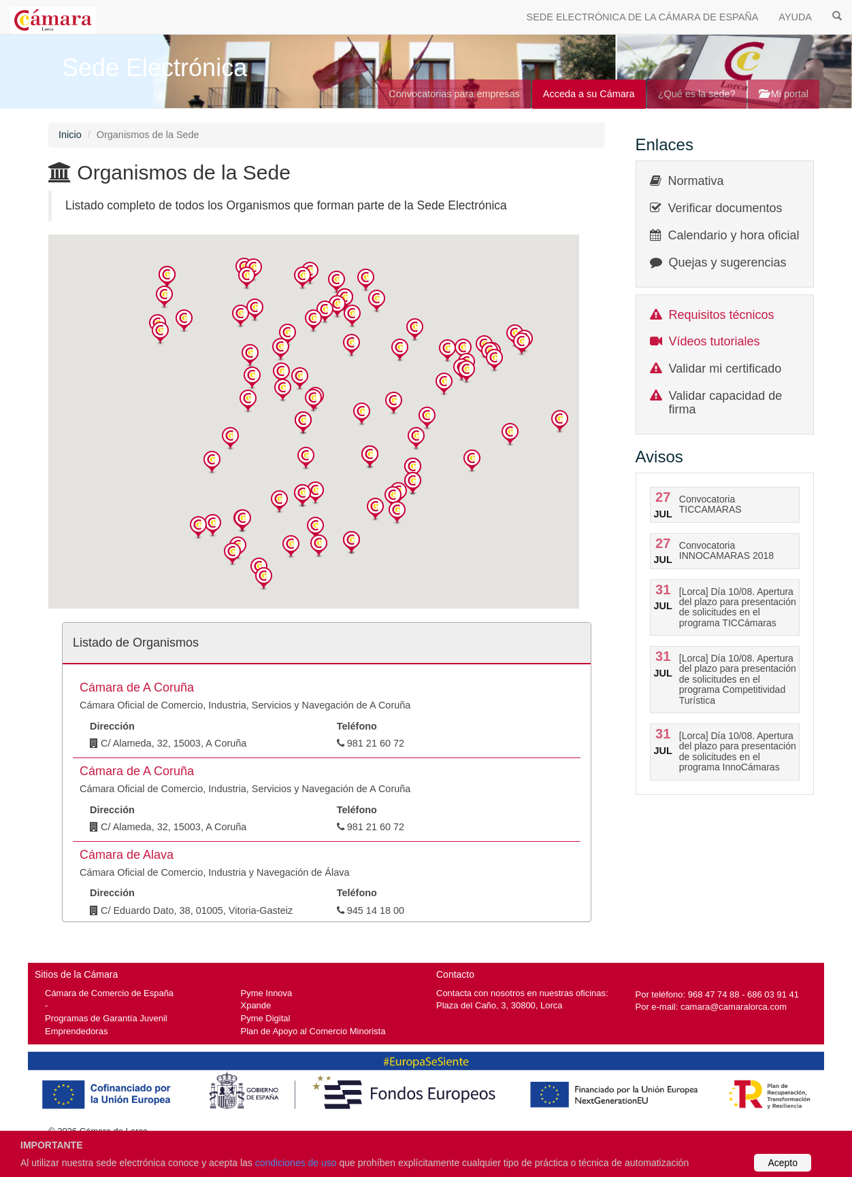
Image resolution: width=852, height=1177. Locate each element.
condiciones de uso (296, 1162)
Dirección (112, 726)
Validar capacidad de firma (726, 402)
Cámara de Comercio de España (109, 993)
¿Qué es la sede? (697, 93)
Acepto (783, 1162)
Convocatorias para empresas (454, 93)
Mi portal (783, 93)
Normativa (696, 181)
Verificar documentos (725, 208)
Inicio (70, 134)
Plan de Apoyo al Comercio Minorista (313, 1031)
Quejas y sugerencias (728, 262)
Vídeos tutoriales (714, 341)
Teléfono (357, 726)
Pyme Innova (267, 993)
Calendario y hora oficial (734, 235)
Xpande (256, 1005)
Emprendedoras (76, 1031)
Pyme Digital (266, 1018)
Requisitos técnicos (721, 315)
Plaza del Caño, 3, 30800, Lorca (499, 1005)
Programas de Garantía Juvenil (106, 1018)
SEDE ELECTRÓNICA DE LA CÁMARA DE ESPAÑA (643, 17)
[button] (167, 278)
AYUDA (795, 17)
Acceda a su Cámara (589, 93)
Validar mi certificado (725, 368)
